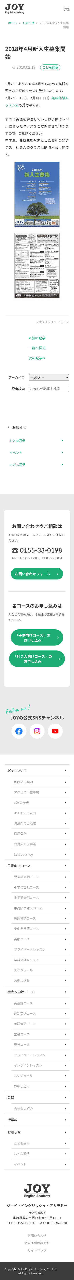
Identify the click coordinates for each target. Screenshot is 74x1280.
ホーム (12, 23)
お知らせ (28, 23)
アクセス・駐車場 (26, 792)
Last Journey (23, 854)
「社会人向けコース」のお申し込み (32, 659)
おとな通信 (17, 440)
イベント (15, 452)
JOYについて (17, 770)
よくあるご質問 (25, 812)
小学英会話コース (26, 887)
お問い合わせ (36, 1235)
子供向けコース (19, 865)
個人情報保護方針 (37, 1242)
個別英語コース (25, 1013)
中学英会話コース (26, 897)
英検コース (22, 939)
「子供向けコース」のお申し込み (32, 637)
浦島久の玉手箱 (25, 844)
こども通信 (50, 67)
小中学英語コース (26, 928)
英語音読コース (25, 918)
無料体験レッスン (26, 959)
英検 (10, 1097)
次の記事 (37, 357)
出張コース (22, 1034)
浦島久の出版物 (25, 823)
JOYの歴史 (21, 802)
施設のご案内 (23, 781)
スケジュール (23, 970)
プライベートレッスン (30, 949)
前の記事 (37, 337)
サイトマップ (36, 1250)
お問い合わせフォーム (32, 573)
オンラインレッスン (28, 1065)
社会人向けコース (20, 991)
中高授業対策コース (28, 908)
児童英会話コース (26, 876)
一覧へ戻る (37, 347)
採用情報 (20, 833)
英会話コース (23, 1003)
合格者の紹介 (23, 1108)
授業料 (12, 1119)
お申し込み (22, 980)
